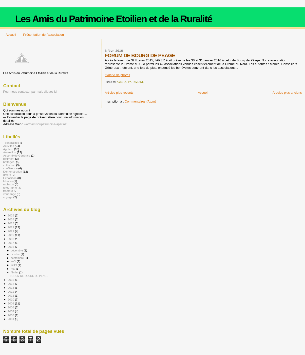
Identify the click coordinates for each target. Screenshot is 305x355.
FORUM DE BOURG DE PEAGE (140, 55)
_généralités (11, 142)
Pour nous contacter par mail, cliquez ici (30, 91)
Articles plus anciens (287, 92)
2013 (11, 287)
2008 (11, 307)
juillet (14, 265)
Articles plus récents (119, 92)
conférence (10, 168)
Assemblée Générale (16, 155)
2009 (11, 303)
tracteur (8, 190)
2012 (11, 291)
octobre (16, 254)
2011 (11, 295)
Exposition (10, 177)
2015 (11, 279)
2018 (11, 238)
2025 (11, 215)
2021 (11, 231)
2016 (11, 246)
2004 (11, 318)
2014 (11, 283)
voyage (8, 197)
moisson (8, 184)
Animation (9, 152)
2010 (11, 299)
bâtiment (8, 158)
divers (7, 174)
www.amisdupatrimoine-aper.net (45, 124)
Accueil (11, 34)
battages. (9, 161)
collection (9, 165)
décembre (17, 250)
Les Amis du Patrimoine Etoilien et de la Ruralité (113, 19)
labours (8, 181)
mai (13, 268)
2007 (11, 311)
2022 (11, 227)
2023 (11, 223)
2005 (11, 315)
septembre (18, 257)
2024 (11, 219)
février (15, 272)
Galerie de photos (117, 75)
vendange (9, 193)
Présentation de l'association (43, 34)
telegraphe (10, 187)
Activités (8, 145)
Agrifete (8, 149)
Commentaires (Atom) (140, 101)
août (14, 261)
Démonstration (12, 171)
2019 (11, 234)
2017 (11, 242)
